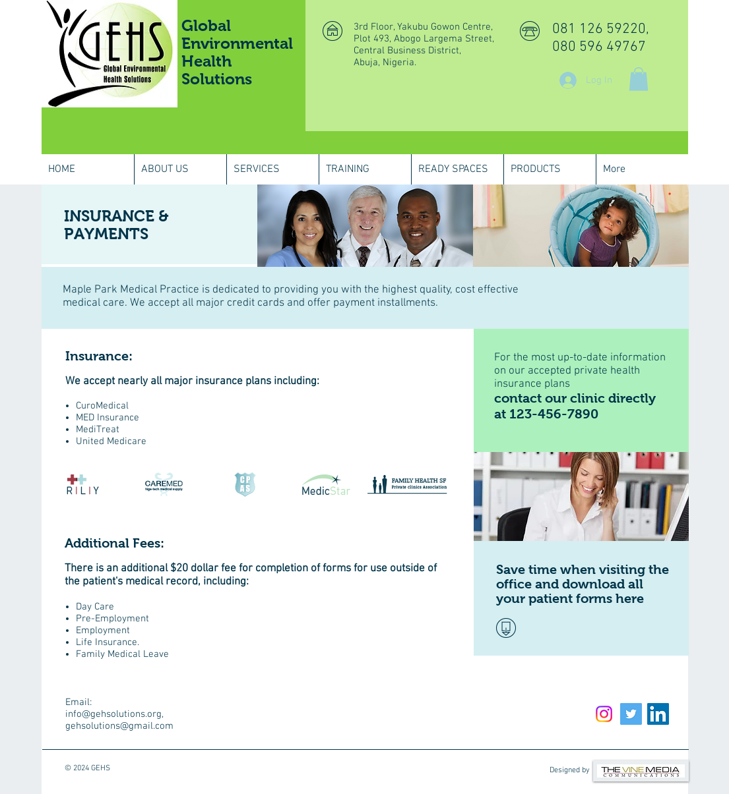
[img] (365, 225)
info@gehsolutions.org (113, 714)
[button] (639, 79)
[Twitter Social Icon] (631, 714)
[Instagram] (604, 714)
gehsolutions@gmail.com (119, 726)
